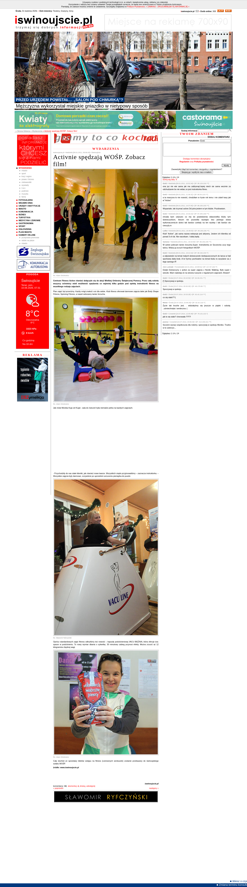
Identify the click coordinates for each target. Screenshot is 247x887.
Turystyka (25, 217)
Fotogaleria (26, 200)
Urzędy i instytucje (29, 206)
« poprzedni (58, 788)
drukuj (82, 786)
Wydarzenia (25, 168)
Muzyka (25, 194)
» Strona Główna (23, 131)
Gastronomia (26, 223)
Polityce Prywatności (136, 6)
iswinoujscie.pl (152, 784)
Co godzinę (29, 340)
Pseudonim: (194, 141)
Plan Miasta (25, 232)
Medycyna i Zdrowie (30, 220)
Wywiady (25, 185)
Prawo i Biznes (28, 179)
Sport (24, 173)
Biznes (22, 214)
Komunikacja (26, 212)
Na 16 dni (28, 344)
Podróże (25, 191)
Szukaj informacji (189, 131)
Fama (24, 197)
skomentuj (72, 786)
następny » (153, 788)
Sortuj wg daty (169, 179)
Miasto (24, 170)
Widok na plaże (28, 240)
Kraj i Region (27, 176)
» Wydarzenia (36, 131)
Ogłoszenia (25, 229)
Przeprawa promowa (30, 237)
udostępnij (90, 786)
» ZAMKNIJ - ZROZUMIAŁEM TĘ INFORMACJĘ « (167, 6)
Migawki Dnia (26, 203)
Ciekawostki (26, 182)
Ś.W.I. (24, 188)
